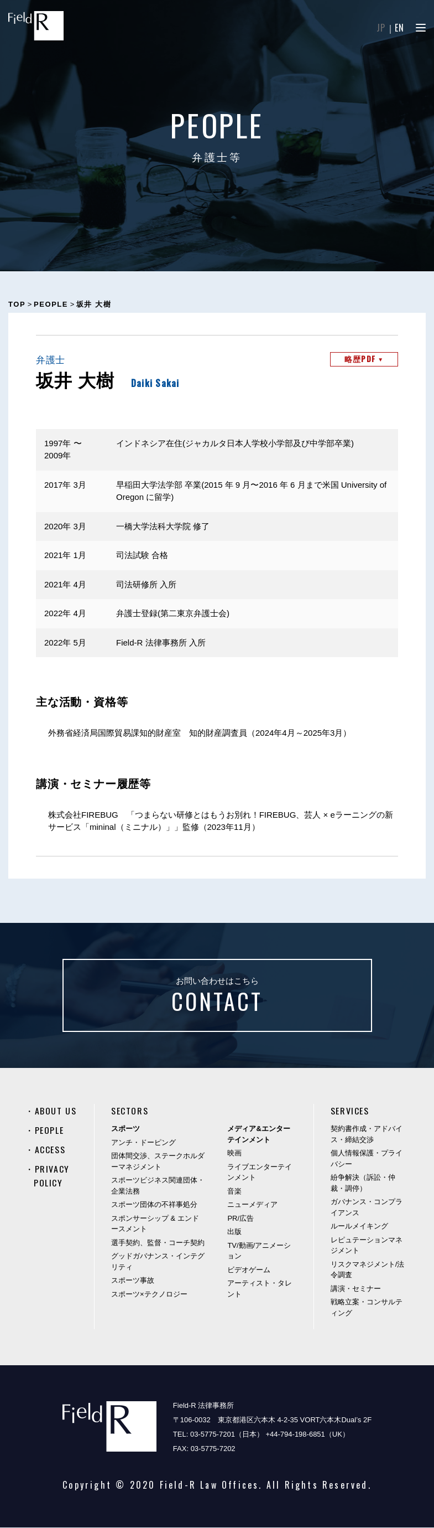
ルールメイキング (359, 1226)
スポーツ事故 (132, 1281)
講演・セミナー (356, 1289)
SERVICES (350, 1111)
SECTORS (129, 1111)
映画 (234, 1153)
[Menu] (421, 28)
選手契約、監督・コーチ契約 (158, 1243)
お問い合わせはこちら (217, 998)
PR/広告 (240, 1219)
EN (400, 27)
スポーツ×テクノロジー (149, 1294)
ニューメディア (252, 1205)
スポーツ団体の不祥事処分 (154, 1205)
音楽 (234, 1192)
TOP (16, 304)
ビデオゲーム (248, 1270)
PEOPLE (49, 1130)
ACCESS (50, 1149)
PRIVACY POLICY (52, 1175)
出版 (234, 1232)
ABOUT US (56, 1111)
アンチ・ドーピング (143, 1143)
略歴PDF (364, 359)
